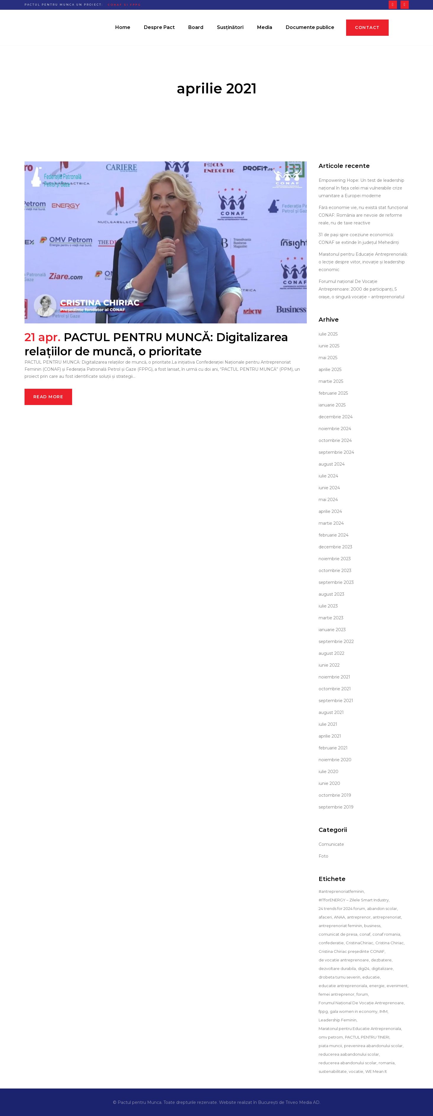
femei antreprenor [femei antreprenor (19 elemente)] (336, 994)
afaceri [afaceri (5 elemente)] (325, 917)
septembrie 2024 (336, 452)
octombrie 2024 (335, 440)
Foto (323, 856)
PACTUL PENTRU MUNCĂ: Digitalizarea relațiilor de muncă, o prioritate (156, 344)
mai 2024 (328, 499)
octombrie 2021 (335, 688)
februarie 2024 (333, 535)
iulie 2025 (328, 334)
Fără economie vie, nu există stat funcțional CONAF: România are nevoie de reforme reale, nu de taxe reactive (363, 215)
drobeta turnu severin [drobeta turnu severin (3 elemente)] (339, 977)
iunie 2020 (329, 783)
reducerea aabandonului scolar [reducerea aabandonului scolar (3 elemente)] (349, 1054)
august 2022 (331, 653)
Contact (367, 27)
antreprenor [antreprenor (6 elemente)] (359, 917)
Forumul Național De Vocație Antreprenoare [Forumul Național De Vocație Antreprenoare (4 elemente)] (361, 1002)
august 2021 (331, 712)
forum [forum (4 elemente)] (362, 994)
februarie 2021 (333, 748)
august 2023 (331, 594)
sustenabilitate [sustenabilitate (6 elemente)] (333, 1071)
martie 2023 (331, 618)
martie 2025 (331, 381)
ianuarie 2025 (332, 405)
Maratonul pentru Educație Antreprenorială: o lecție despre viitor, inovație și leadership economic (363, 262)
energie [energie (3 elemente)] (377, 985)
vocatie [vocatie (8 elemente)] (356, 1071)
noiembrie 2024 (335, 428)
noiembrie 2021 (334, 677)
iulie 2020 (328, 771)
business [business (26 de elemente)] (372, 925)
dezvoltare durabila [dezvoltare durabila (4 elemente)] (337, 968)
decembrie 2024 (336, 416)
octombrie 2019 (335, 795)
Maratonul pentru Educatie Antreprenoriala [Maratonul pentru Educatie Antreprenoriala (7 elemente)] (360, 1028)
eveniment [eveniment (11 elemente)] (397, 985)
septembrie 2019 (336, 807)
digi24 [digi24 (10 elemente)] (363, 968)
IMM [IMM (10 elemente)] (383, 1011)
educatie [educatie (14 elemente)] (371, 977)
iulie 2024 (328, 476)
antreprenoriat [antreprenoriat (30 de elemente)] (387, 917)
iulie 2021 (328, 724)
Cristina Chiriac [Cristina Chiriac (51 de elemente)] (389, 942)
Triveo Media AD (303, 1102)
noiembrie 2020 (335, 759)
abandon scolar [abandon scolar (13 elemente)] (382, 908)
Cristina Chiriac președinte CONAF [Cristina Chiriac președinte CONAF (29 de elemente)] (352, 951)
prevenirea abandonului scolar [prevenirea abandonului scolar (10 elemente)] (373, 1045)
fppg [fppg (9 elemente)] (323, 1011)
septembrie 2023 (336, 582)
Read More (48, 396)
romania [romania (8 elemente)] (387, 1062)
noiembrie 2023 (335, 558)
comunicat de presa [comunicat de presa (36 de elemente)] (338, 934)
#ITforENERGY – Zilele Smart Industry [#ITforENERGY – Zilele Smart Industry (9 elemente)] (354, 900)
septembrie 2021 (336, 700)
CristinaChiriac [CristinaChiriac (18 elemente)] (359, 942)
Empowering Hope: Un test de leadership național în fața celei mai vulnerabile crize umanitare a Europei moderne (361, 188)
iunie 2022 (329, 665)
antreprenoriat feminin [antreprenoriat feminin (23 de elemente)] (340, 925)
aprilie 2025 (330, 369)
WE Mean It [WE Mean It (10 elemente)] (376, 1071)
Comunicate (331, 844)
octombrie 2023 (335, 570)
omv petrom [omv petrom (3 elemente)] (331, 1037)
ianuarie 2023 (332, 629)
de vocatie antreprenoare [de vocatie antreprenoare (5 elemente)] (344, 960)
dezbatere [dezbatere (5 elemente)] (381, 960)
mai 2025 (328, 357)
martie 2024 (331, 523)
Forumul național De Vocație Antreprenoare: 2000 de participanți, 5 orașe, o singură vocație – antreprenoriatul (361, 289)
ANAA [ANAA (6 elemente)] (339, 917)
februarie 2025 (333, 393)
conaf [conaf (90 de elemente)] (364, 934)
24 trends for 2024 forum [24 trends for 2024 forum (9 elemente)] (342, 908)
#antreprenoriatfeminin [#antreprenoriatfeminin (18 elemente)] (341, 891)
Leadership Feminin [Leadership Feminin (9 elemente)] (337, 1020)
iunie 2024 (329, 487)
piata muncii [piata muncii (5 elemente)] (330, 1045)
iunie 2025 (329, 346)
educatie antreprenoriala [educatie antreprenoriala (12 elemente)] (343, 985)
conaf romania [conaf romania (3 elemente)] (386, 934)
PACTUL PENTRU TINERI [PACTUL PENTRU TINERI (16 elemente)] (367, 1037)
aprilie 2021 (330, 736)
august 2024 (332, 464)
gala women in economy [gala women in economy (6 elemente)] (353, 1011)
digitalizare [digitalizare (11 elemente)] (382, 968)
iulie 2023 (328, 606)
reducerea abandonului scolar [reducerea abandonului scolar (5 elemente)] (348, 1062)
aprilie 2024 (330, 511)
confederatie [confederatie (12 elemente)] (331, 942)
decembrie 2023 (335, 547)
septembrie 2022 (336, 641)
